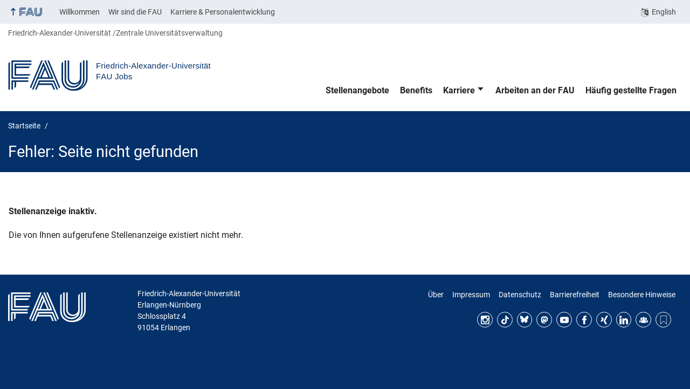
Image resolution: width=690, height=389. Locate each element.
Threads (663, 319)
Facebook (584, 319)
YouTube (564, 319)
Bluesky (525, 319)
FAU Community (643, 319)
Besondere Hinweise (641, 294)
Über (436, 294)
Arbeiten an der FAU (535, 90)
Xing (604, 319)
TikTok (505, 319)
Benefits (416, 90)
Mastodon (544, 319)
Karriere (459, 90)
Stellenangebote (357, 90)
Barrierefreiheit (574, 294)
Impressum (471, 294)
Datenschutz (520, 294)
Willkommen (79, 12)
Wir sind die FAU (135, 12)
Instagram (485, 319)
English (664, 12)
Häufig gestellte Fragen (631, 90)
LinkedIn (624, 319)
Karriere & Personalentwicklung (222, 12)
